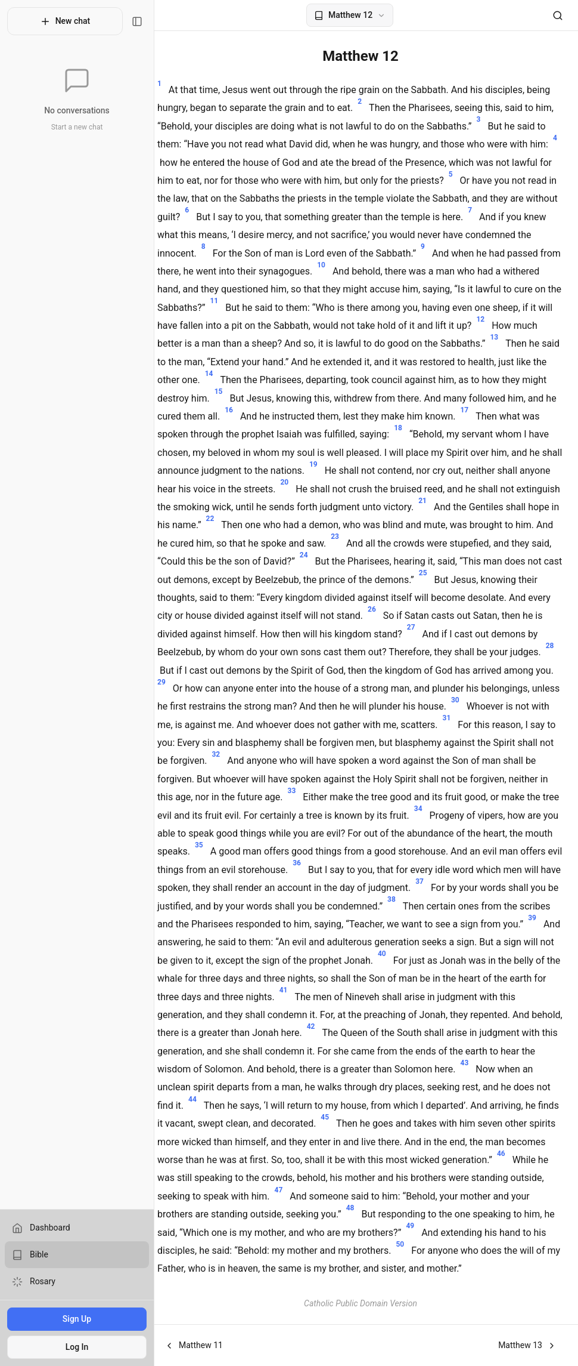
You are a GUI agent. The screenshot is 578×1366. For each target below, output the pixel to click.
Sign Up (71, 1319)
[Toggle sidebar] (125, 21)
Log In (71, 1347)
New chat (59, 21)
